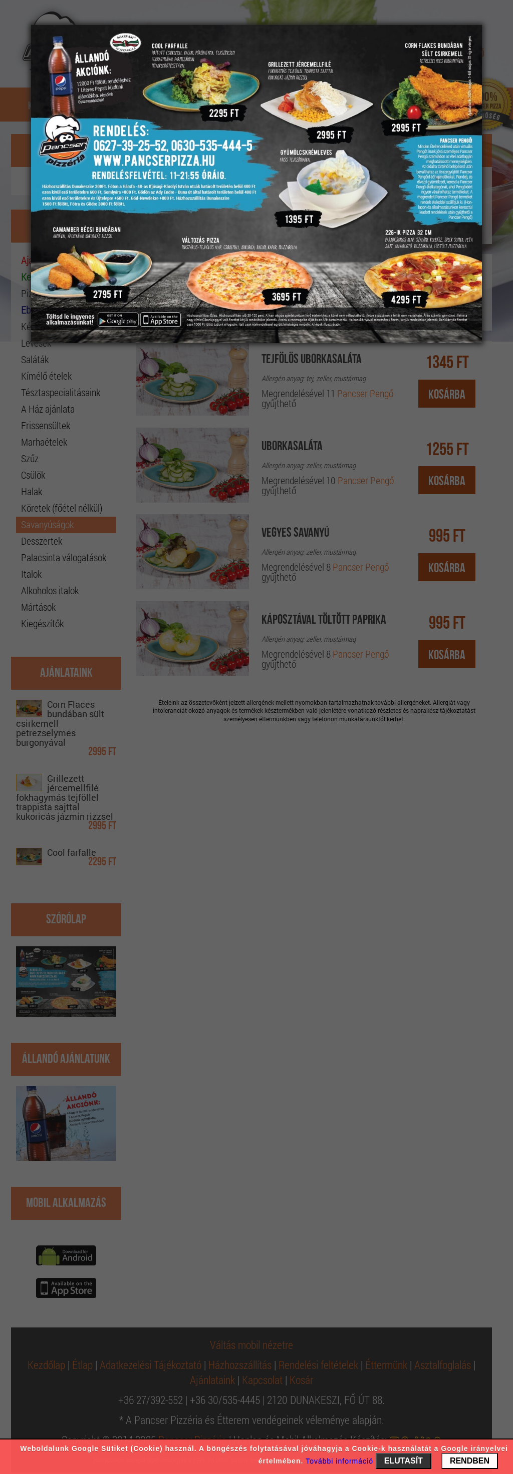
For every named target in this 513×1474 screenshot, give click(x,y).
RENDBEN (469, 1460)
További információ (339, 1461)
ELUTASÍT (403, 1460)
